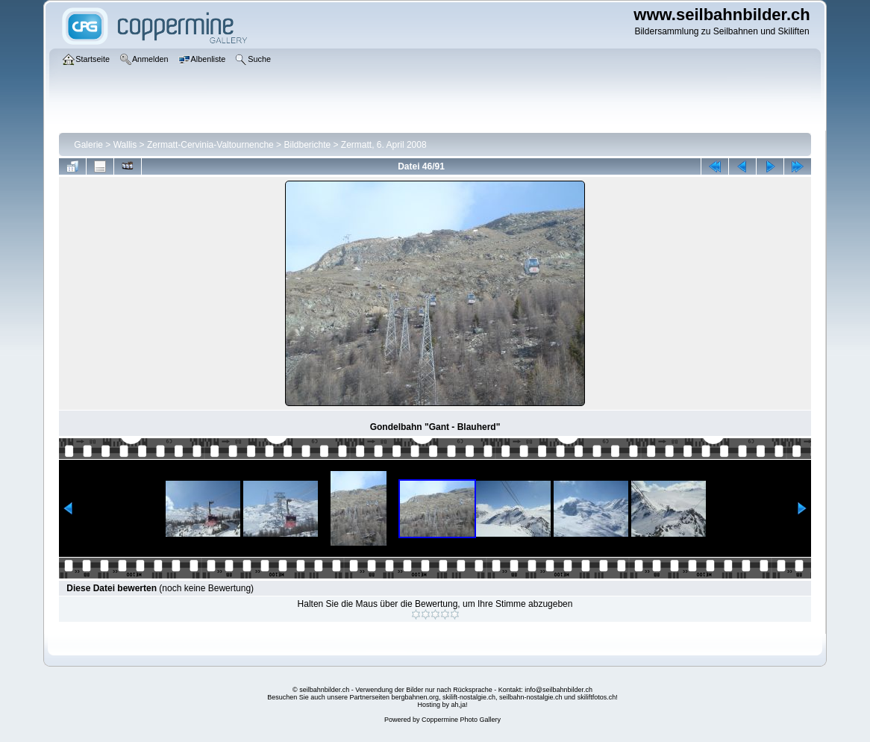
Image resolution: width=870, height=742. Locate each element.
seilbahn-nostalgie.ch (531, 697)
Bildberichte (307, 145)
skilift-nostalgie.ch (468, 697)
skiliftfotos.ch (597, 697)
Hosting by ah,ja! (442, 704)
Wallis (125, 145)
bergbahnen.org (415, 697)
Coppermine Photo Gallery (461, 719)
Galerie (88, 145)
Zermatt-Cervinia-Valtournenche (210, 145)
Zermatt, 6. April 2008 (384, 145)
